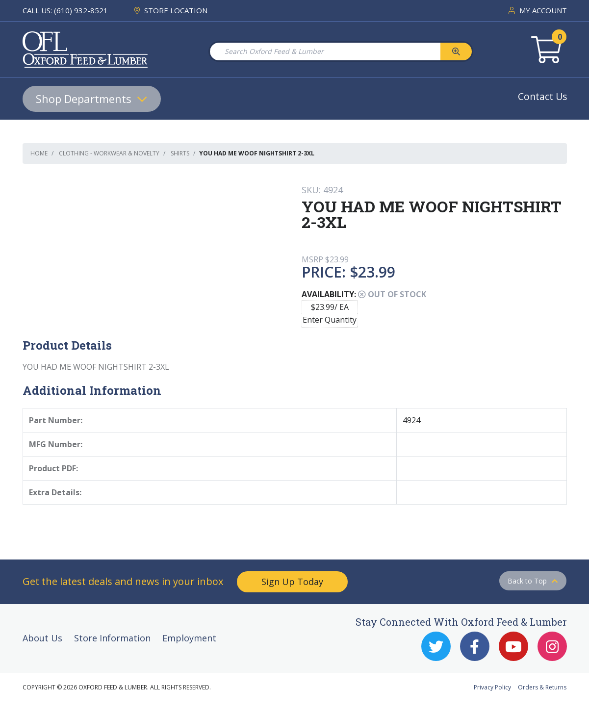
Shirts (180, 153)
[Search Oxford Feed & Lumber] (324, 51)
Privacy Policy (492, 687)
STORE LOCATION (170, 10)
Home (39, 153)
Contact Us (542, 96)
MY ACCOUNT (538, 10)
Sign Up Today (292, 581)
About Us (42, 638)
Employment (189, 638)
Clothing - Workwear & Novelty (109, 153)
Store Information (112, 638)
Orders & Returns (542, 687)
